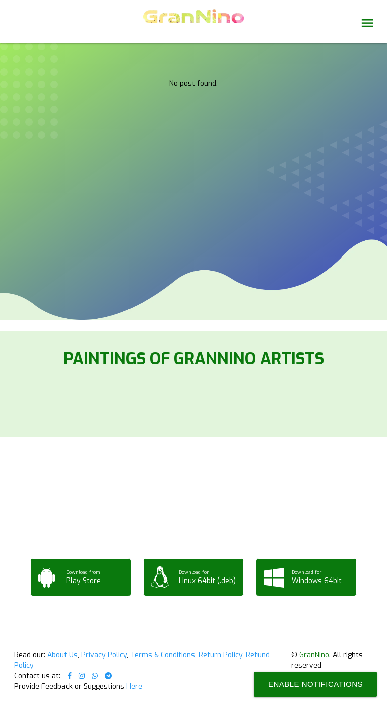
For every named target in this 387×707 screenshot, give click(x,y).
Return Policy (220, 655)
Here (134, 686)
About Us (62, 655)
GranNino (314, 655)
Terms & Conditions (163, 655)
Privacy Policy (104, 655)
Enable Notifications (315, 684)
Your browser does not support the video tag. (193, 97)
